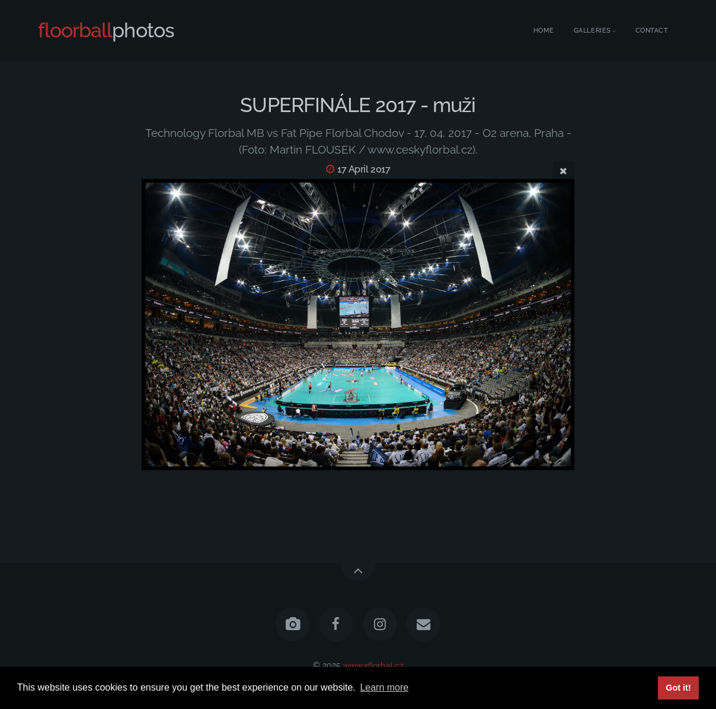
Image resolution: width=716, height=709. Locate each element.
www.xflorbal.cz (373, 665)
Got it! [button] (678, 687)
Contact (652, 30)
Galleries (592, 30)
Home (543, 30)
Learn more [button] (384, 687)
